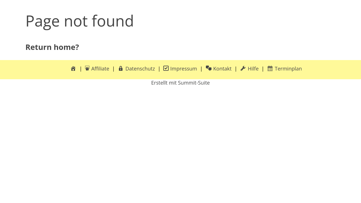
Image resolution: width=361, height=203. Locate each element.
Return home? (52, 47)
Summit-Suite (194, 82)
